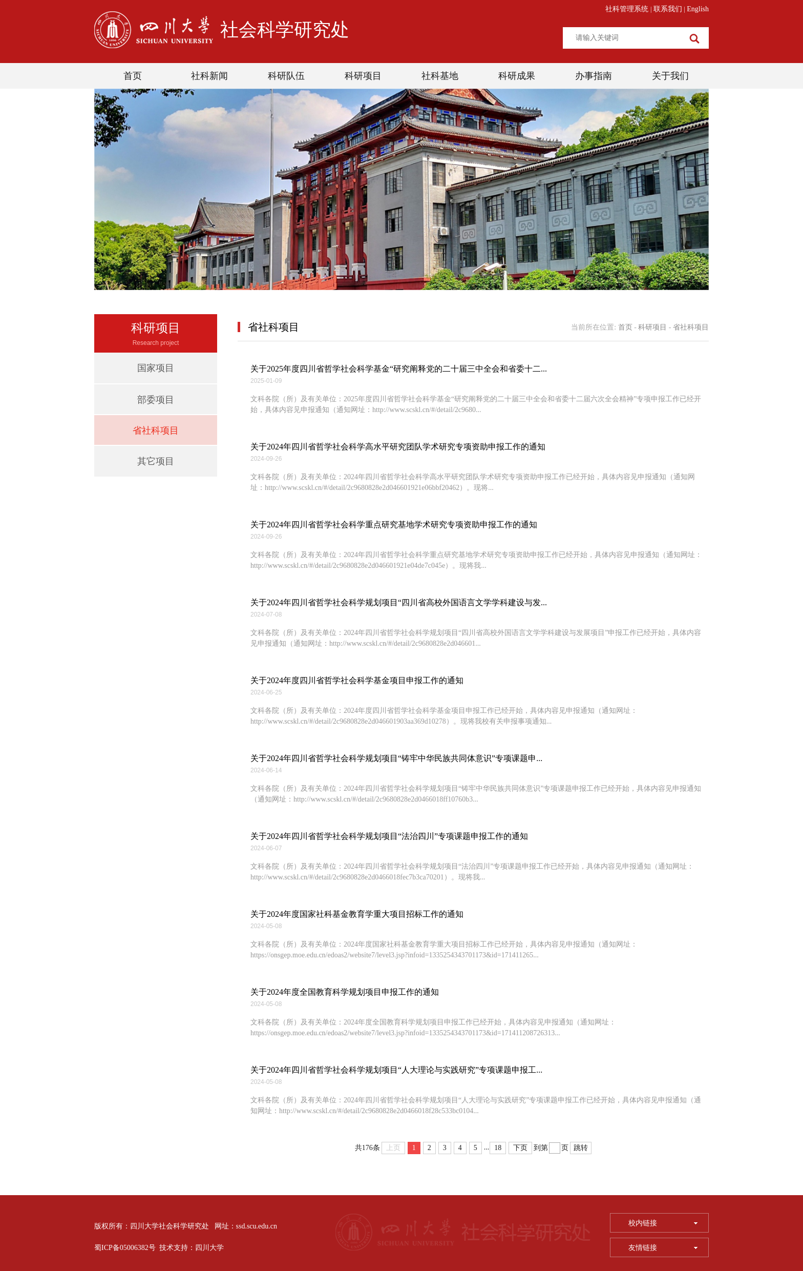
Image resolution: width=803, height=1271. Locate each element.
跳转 (581, 1148)
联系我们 (667, 9)
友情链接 (663, 1248)
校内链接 (663, 1223)
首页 (132, 76)
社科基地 (439, 76)
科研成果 (516, 76)
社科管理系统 (626, 9)
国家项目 (155, 368)
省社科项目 (156, 430)
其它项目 (155, 461)
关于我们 (670, 76)
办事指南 (593, 76)
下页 (520, 1148)
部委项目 (155, 400)
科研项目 (363, 76)
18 (497, 1148)
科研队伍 (286, 76)
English (698, 9)
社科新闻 (209, 76)
